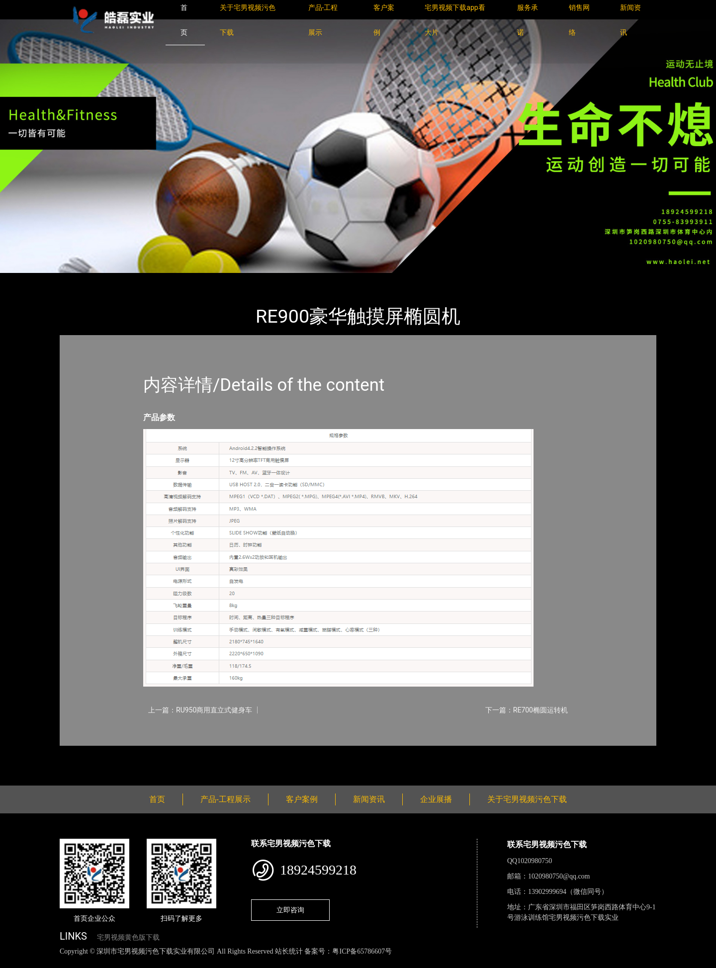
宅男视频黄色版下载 (128, 937)
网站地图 (15, 962)
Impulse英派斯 (178, 279)
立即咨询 (290, 910)
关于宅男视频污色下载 (527, 799)
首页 (77, 279)
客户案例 (302, 799)
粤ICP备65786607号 (362, 951)
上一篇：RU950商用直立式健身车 (200, 709)
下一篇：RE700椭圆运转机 (526, 709)
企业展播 (436, 799)
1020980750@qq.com (559, 876)
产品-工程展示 (119, 279)
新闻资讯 (369, 799)
